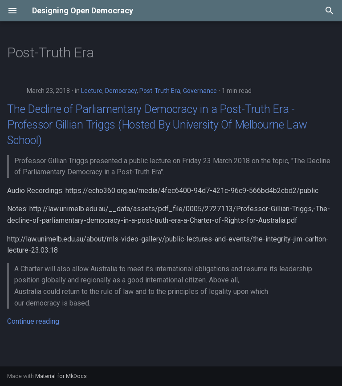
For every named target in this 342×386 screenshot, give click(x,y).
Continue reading (33, 321)
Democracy (121, 90)
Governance (200, 90)
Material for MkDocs (61, 376)
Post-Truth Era (159, 90)
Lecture (91, 90)
